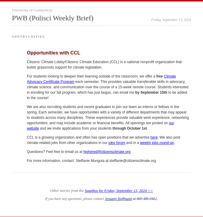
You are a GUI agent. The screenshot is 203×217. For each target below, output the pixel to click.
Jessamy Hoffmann (118, 199)
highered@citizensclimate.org (106, 152)
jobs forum (116, 143)
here (154, 137)
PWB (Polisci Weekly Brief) (52, 18)
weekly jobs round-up (157, 143)
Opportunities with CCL (53, 52)
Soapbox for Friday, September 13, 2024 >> (119, 191)
